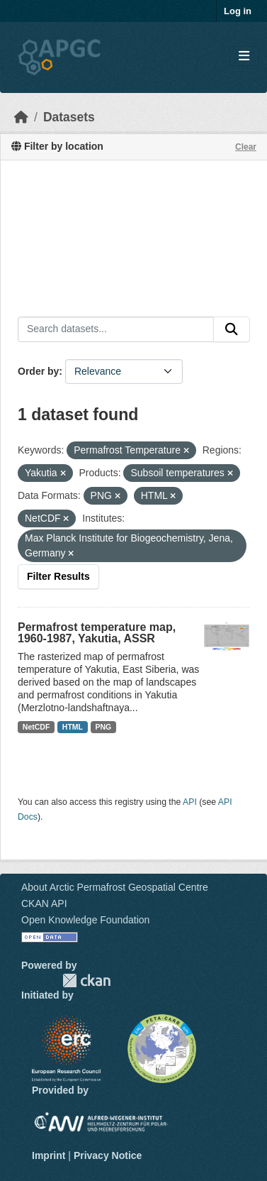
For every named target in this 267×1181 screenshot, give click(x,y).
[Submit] (231, 329)
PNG (104, 727)
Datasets (69, 117)
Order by (38, 371)
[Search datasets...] (116, 329)
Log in (237, 11)
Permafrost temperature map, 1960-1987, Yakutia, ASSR (97, 632)
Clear (245, 147)
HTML (72, 727)
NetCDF (36, 727)
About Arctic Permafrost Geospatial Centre (114, 887)
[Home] (21, 117)
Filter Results (58, 576)
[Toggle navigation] (244, 56)
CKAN (86, 980)
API (190, 802)
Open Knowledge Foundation (85, 919)
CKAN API (44, 903)
